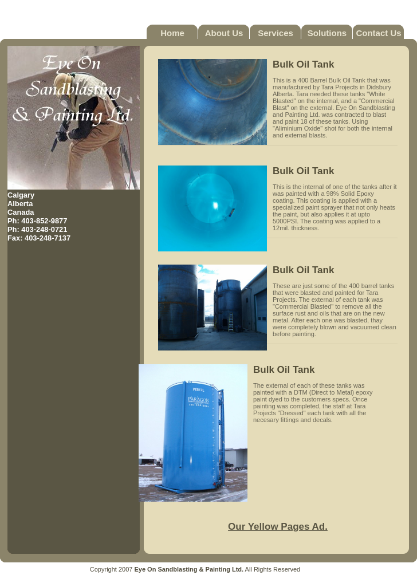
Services (275, 33)
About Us (224, 33)
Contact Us (378, 33)
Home (172, 33)
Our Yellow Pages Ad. (278, 526)
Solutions (327, 33)
